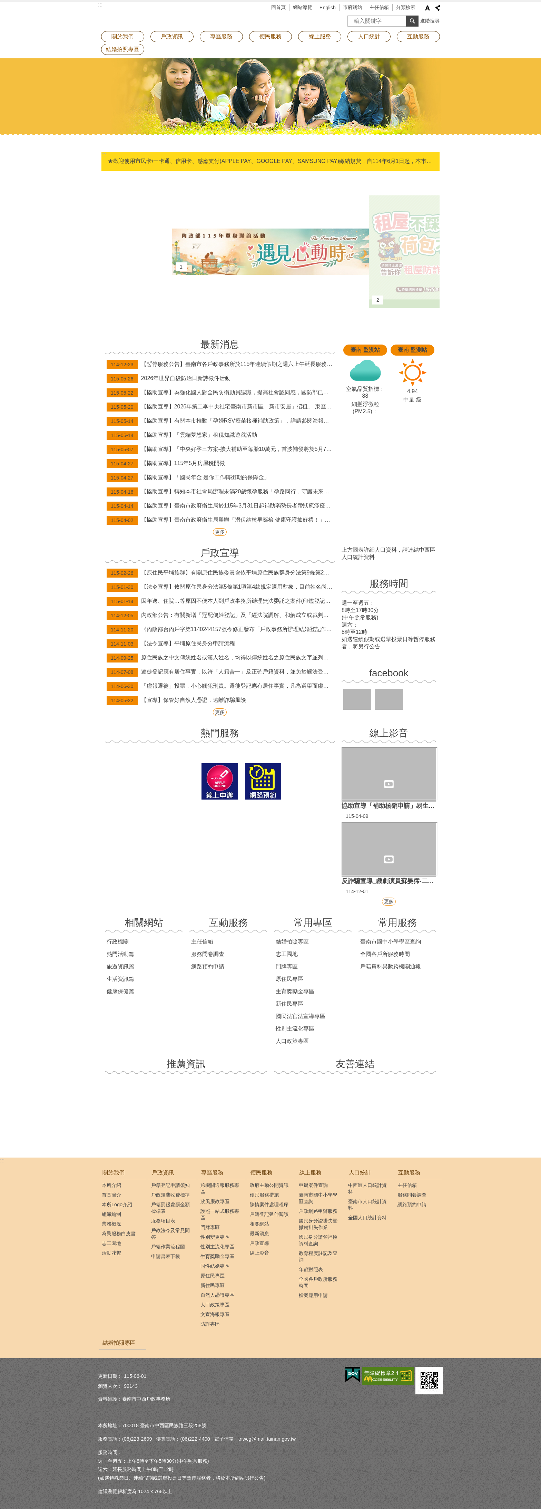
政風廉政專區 (214, 1201)
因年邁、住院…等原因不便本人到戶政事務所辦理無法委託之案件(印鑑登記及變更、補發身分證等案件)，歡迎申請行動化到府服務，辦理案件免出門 (221, 601)
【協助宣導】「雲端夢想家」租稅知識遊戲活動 (182, 435)
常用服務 (397, 922)
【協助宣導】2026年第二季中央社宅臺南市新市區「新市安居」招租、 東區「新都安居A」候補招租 (221, 407)
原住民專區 (289, 979)
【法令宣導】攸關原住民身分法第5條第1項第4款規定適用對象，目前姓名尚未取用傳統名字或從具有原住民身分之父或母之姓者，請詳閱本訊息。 (221, 587)
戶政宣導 (219, 553)
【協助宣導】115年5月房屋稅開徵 (166, 463)
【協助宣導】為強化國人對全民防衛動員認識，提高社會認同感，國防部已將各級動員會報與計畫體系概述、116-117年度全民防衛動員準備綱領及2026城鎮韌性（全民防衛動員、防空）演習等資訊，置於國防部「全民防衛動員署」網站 (221, 392)
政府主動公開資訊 (269, 1185)
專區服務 (221, 36)
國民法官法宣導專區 (300, 1016)
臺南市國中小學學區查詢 (390, 942)
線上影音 (389, 733)
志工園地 (287, 954)
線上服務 (320, 36)
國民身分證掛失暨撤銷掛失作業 (318, 1224)
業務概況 (111, 1224)
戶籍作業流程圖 (168, 1246)
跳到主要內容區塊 (3, 3)
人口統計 (369, 36)
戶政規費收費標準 (170, 1195)
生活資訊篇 (120, 979)
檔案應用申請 (313, 1295)
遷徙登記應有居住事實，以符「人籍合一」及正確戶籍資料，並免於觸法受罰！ (220, 672)
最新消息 (219, 344)
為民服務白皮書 (119, 1233)
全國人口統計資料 (367, 1217)
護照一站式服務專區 (219, 1214)
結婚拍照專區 (122, 49)
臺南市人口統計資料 (367, 1205)
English (327, 7)
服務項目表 (163, 1220)
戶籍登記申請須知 (170, 1185)
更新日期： (110, 1376)
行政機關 (118, 942)
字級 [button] (427, 8)
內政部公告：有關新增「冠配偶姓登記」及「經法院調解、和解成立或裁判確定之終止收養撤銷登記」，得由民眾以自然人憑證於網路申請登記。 (221, 615)
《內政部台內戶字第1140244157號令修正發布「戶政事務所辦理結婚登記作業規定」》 (221, 629)
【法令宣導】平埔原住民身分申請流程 (171, 643)
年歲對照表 (311, 1269)
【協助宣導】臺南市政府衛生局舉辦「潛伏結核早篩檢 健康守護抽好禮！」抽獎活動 (221, 520)
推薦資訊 (186, 1063)
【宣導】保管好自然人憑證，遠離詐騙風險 (176, 700)
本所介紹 (111, 1185)
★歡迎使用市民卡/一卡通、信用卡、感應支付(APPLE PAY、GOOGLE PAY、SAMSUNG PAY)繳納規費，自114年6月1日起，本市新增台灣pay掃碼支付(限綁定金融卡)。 (271, 161)
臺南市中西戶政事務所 (158, 15)
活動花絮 (111, 1253)
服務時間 (389, 583)
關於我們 (122, 36)
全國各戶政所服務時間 (318, 1282)
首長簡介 (111, 1195)
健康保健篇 (120, 991)
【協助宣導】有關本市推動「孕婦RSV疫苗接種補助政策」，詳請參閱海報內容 (221, 421)
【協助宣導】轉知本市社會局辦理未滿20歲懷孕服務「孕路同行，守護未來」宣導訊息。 (221, 491)
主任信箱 (379, 7)
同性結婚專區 (214, 1266)
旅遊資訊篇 (120, 966)
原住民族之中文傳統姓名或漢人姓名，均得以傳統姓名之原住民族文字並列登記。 (221, 658)
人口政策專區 (292, 1041)
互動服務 (418, 36)
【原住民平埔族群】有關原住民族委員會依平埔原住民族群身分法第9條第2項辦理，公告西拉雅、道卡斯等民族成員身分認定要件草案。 (221, 573)
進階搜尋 (430, 20)
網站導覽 (302, 7)
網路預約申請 (207, 966)
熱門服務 (219, 733)
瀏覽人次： (110, 1386)
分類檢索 (405, 7)
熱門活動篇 (120, 954)
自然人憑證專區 (217, 1295)
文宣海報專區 (214, 1314)
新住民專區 (289, 1004)
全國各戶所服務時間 (385, 954)
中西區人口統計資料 (367, 1188)
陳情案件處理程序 (269, 1204)
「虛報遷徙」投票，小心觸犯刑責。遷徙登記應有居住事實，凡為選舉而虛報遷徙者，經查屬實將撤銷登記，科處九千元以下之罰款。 (221, 686)
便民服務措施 (264, 1195)
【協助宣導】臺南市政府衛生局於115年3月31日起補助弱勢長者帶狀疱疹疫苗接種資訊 (221, 506)
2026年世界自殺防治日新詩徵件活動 (168, 378)
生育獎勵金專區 (295, 991)
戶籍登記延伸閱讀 (269, 1214)
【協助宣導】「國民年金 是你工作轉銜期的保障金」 (188, 477)
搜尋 (352, 19)
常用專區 (313, 922)
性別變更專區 (214, 1237)
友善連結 (355, 1063)
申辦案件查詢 (313, 1185)
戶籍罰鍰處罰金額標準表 (170, 1208)
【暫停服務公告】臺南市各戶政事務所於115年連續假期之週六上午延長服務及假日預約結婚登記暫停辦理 (221, 364)
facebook (389, 673)
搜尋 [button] (412, 21)
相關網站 (144, 922)
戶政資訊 (172, 36)
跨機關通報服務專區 (219, 1188)
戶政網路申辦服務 (318, 1211)
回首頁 (278, 7)
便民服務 (270, 36)
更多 (220, 532)
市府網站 (352, 7)
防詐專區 (210, 1324)
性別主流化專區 (295, 1029)
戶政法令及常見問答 (170, 1234)
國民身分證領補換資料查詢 (318, 1240)
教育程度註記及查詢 (318, 1256)
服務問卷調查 (207, 954)
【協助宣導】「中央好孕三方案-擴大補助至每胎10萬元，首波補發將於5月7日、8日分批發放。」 (221, 449)
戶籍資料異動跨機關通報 (390, 966)
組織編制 (111, 1214)
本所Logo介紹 (117, 1204)
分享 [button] (438, 8)
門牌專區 (287, 966)
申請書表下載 (165, 1256)
